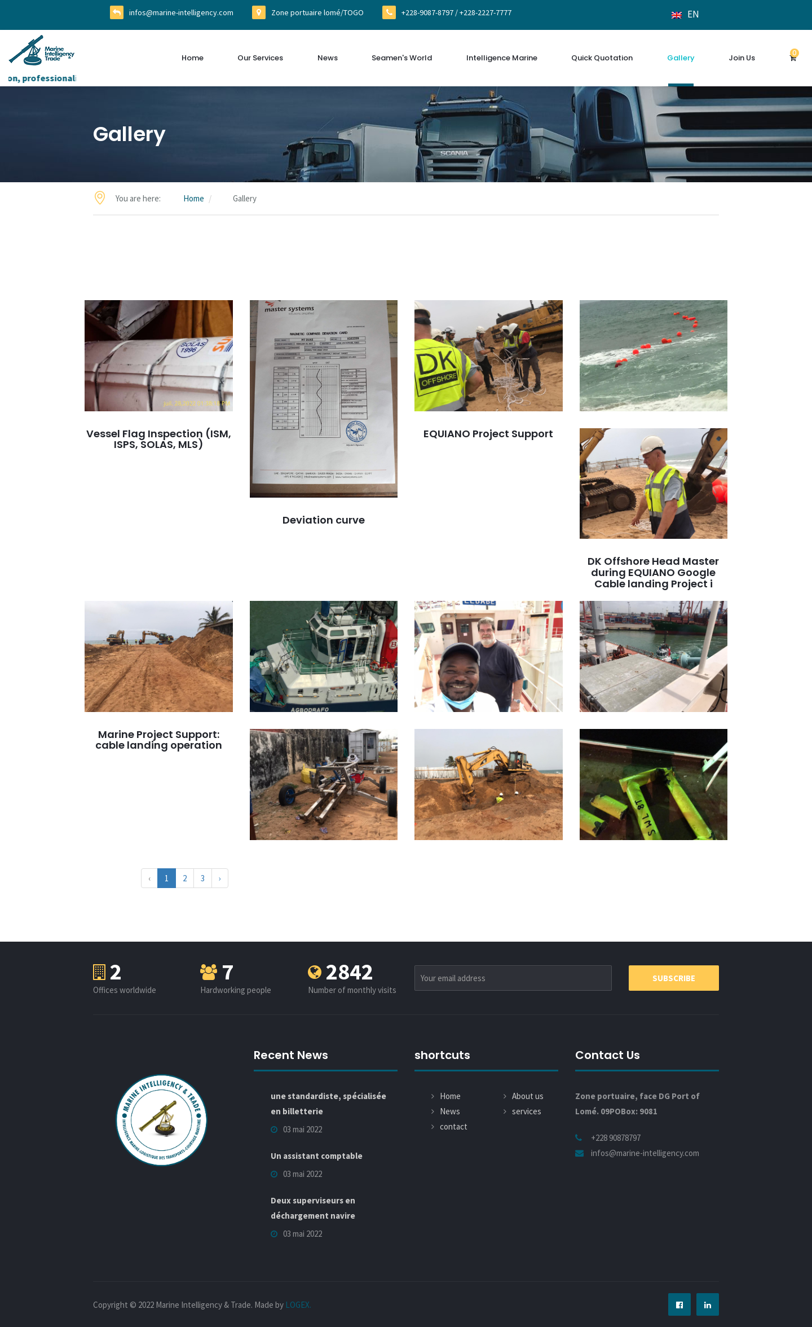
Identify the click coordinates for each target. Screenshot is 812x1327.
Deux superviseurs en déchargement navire (313, 1208)
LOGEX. (298, 1304)
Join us (742, 57)
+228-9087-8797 (427, 12)
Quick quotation (602, 57)
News (327, 57)
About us (528, 1096)
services (526, 1111)
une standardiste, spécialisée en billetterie (328, 1104)
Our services (260, 57)
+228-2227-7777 (485, 12)
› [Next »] (220, 878)
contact (453, 1126)
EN (685, 14)
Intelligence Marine (501, 57)
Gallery (681, 57)
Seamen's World (402, 57)
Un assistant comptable (317, 1155)
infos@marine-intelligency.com (181, 12)
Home (193, 57)
